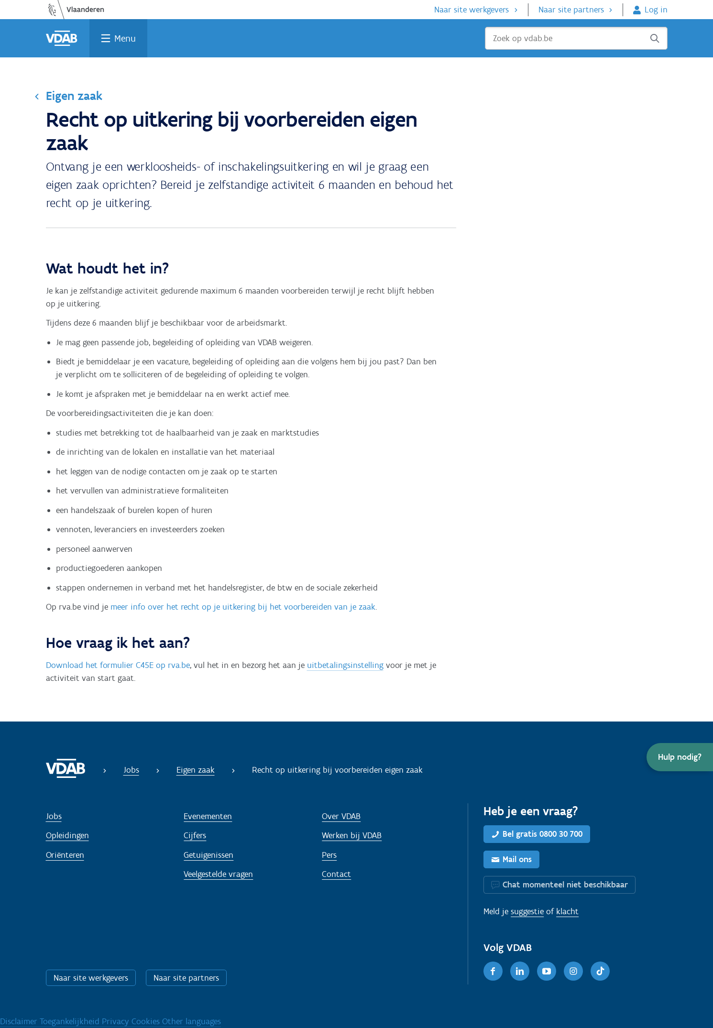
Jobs (131, 770)
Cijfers (195, 835)
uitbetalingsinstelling (345, 665)
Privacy (117, 1021)
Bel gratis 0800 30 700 (542, 834)
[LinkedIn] (519, 971)
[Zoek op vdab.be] (576, 38)
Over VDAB (341, 816)
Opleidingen (67, 835)
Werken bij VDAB (352, 835)
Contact (336, 874)
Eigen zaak (74, 95)
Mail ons (517, 859)
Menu (125, 38)
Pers (329, 855)
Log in (656, 9)
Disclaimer (20, 1021)
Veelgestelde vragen (218, 874)
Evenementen (208, 816)
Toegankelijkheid (71, 1021)
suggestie (527, 911)
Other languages (191, 1021)
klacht (567, 911)
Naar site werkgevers (471, 9)
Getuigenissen (208, 855)
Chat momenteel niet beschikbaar (565, 884)
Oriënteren (65, 855)
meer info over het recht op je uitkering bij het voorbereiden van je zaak (242, 606)
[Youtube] (546, 971)
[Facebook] (493, 971)
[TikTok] (600, 971)
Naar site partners (571, 9)
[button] (680, 757)
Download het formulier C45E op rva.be (118, 665)
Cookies (147, 1021)
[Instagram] (573, 971)
